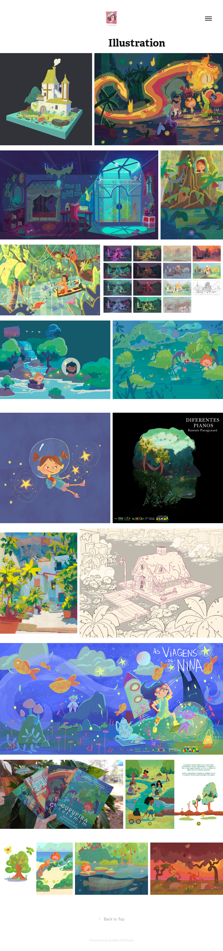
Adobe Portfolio (121, 940)
